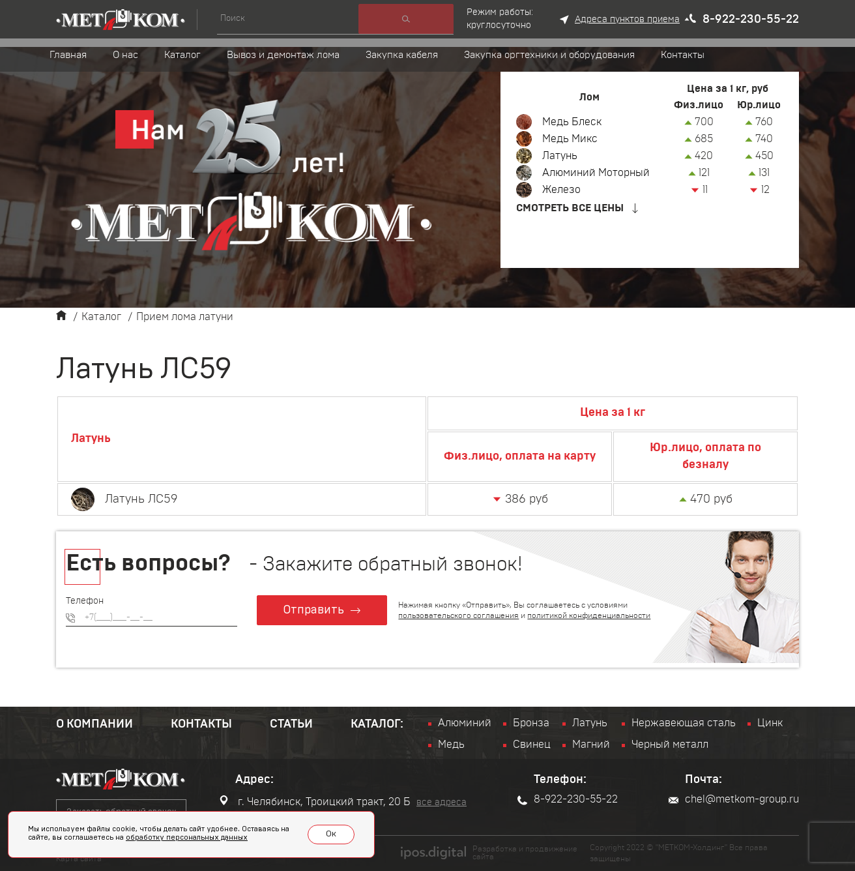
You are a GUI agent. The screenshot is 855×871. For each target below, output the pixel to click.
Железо (561, 190)
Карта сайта (79, 859)
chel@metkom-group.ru (734, 799)
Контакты (201, 724)
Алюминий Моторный (596, 173)
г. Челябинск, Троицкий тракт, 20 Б (315, 801)
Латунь (559, 156)
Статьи (291, 724)
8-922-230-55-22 (751, 19)
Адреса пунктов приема (627, 19)
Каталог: (377, 724)
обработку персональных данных (187, 837)
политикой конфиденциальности (589, 615)
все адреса (441, 802)
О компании (94, 724)
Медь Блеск (571, 122)
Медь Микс (570, 139)
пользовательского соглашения (459, 615)
